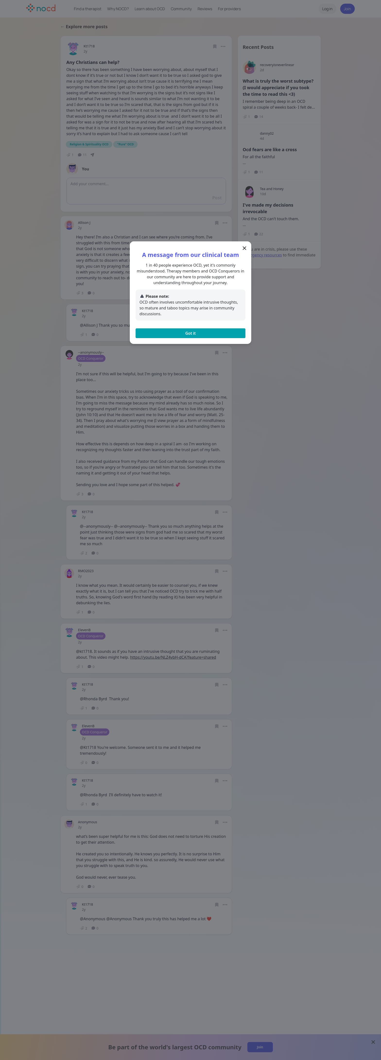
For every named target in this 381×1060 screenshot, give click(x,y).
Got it (190, 333)
